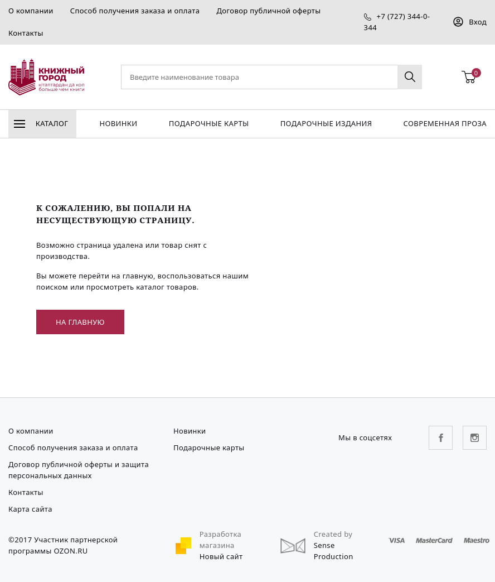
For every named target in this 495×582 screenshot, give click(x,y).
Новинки (118, 123)
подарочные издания (326, 123)
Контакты (25, 33)
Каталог (41, 123)
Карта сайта (30, 509)
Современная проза (445, 123)
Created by (333, 534)
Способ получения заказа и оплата (135, 11)
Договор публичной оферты (268, 11)
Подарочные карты (209, 123)
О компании (31, 11)
